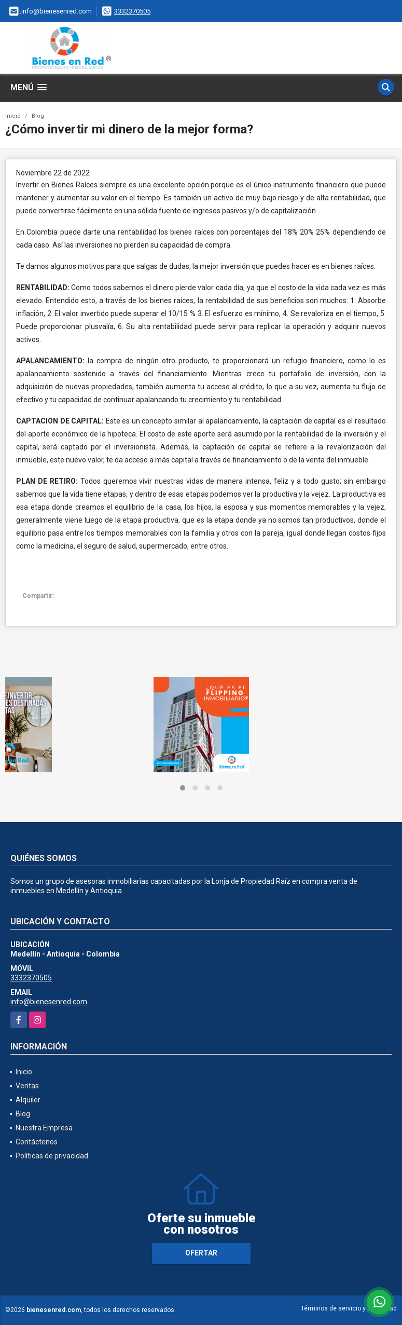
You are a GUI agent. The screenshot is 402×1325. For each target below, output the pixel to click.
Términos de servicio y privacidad (349, 1308)
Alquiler (28, 1100)
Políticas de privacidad (52, 1156)
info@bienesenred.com (48, 1002)
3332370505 (132, 11)
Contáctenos (37, 1142)
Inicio (13, 116)
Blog (38, 116)
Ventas (27, 1086)
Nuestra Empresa (44, 1128)
